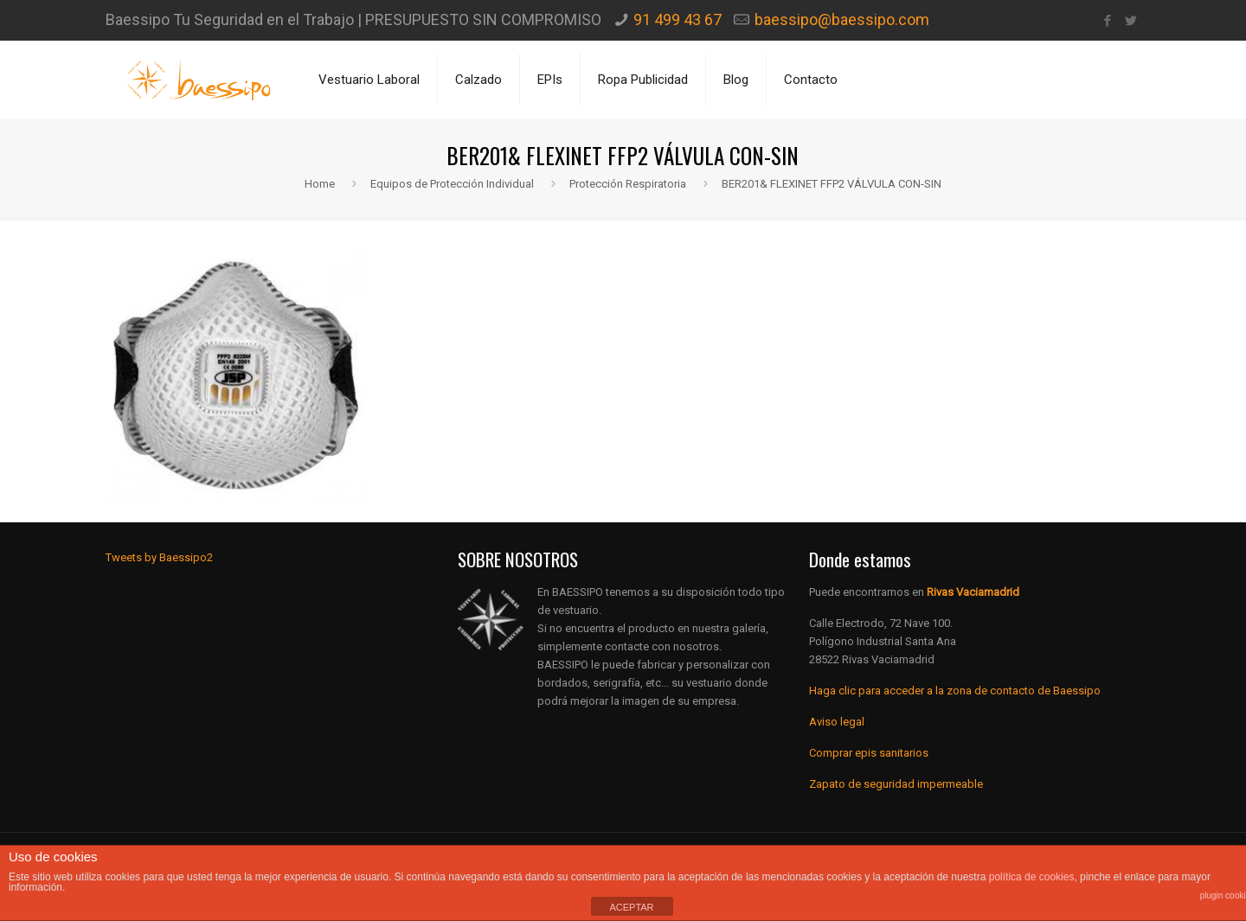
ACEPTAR (631, 907)
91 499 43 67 (677, 19)
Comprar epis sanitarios (868, 752)
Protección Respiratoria (627, 183)
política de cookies (1032, 877)
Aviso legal (836, 721)
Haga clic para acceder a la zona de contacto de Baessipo (955, 690)
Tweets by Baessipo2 (159, 557)
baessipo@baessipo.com (842, 19)
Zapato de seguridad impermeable (896, 783)
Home (320, 183)
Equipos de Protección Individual (452, 183)
